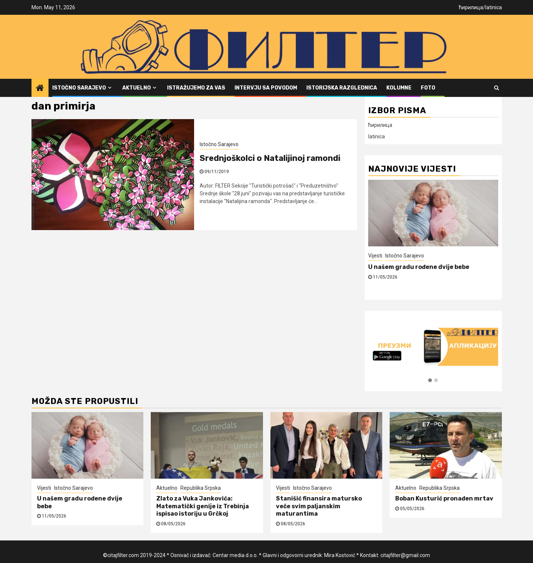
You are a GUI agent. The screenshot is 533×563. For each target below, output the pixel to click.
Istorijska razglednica (341, 88)
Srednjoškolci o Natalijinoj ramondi (270, 158)
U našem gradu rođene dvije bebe (418, 266)
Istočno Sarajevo (79, 88)
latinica (493, 7)
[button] (430, 381)
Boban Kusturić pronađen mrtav (444, 498)
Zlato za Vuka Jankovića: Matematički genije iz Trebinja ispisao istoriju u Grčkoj (202, 506)
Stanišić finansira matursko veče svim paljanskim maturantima (319, 506)
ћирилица (471, 7)
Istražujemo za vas (196, 88)
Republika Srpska (200, 488)
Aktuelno (136, 88)
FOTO (428, 88)
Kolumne (399, 88)
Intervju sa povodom (265, 88)
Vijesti (375, 256)
